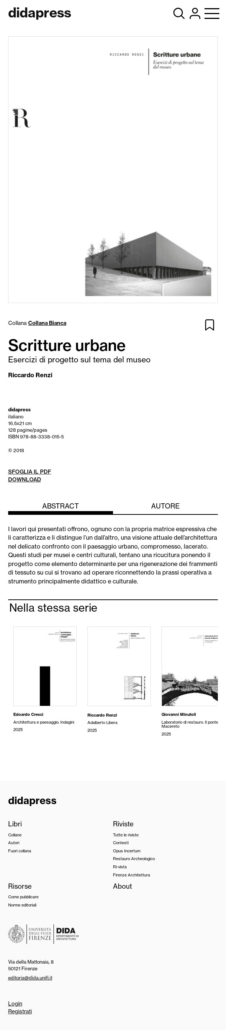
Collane (14, 835)
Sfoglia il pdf (29, 471)
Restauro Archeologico (134, 858)
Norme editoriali (22, 905)
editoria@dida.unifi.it (30, 978)
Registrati (20, 1011)
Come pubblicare (23, 896)
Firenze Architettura (131, 875)
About (122, 886)
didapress (32, 800)
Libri (15, 824)
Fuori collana (19, 850)
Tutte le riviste (126, 835)
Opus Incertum (126, 850)
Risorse (19, 886)
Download (24, 479)
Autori (13, 842)
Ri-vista (120, 866)
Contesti (121, 842)
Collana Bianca (47, 323)
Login (15, 1003)
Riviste (123, 824)
